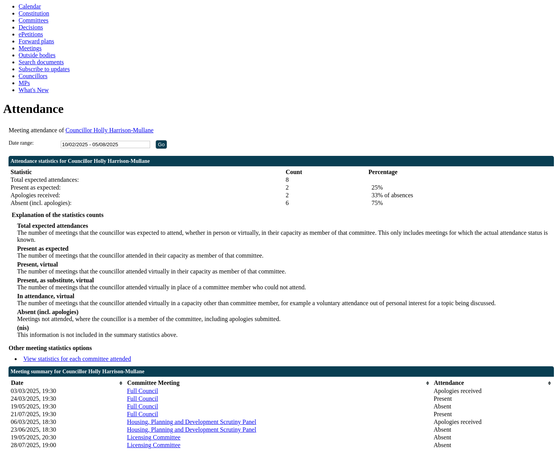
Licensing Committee (153, 437)
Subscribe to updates (44, 69)
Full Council (142, 391)
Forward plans (36, 41)
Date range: (21, 143)
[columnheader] (67, 383)
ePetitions (31, 34)
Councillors (33, 76)
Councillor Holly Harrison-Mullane (109, 130)
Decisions (31, 27)
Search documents (41, 62)
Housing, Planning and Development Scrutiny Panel (191, 422)
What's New (34, 90)
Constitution (34, 13)
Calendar (30, 6)
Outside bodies (37, 55)
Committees (33, 20)
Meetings (30, 48)
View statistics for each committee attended (77, 358)
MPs (24, 83)
